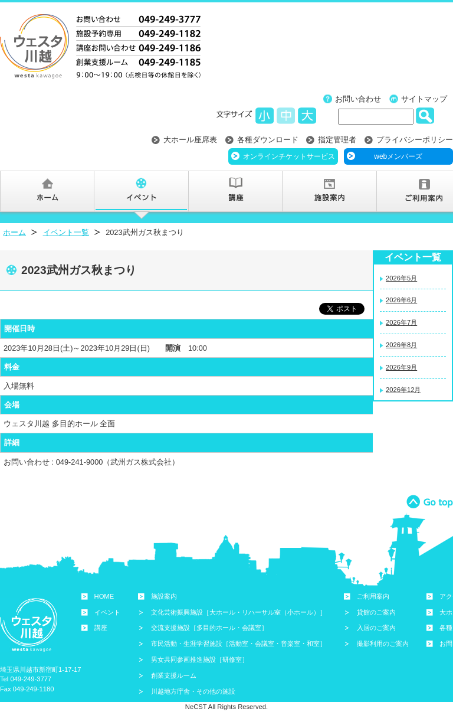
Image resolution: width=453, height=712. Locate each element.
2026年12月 (403, 389)
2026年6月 (401, 299)
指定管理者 (337, 139)
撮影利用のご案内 (383, 643)
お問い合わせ (358, 98)
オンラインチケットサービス (289, 156)
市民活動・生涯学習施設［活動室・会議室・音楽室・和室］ (238, 643)
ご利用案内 (373, 596)
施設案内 (164, 596)
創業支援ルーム (173, 675)
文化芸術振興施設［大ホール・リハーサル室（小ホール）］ (238, 612)
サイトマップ (424, 98)
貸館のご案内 (376, 612)
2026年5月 (401, 278)
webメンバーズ (398, 156)
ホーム (14, 232)
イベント (107, 612)
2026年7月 (401, 322)
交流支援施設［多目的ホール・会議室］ (209, 627)
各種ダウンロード (267, 139)
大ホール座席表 (190, 139)
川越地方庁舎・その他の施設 (193, 691)
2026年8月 (401, 344)
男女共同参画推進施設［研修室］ (199, 659)
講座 (100, 627)
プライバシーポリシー (414, 139)
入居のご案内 (376, 627)
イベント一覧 (66, 232)
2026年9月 (401, 367)
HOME (104, 596)
